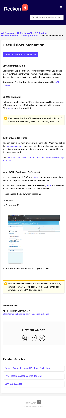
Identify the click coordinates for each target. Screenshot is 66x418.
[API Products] (42, 33)
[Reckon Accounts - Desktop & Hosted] (20, 35)
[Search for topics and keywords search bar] (47, 17)
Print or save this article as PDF (20, 54)
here (10, 108)
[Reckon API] (24, 33)
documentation (14, 146)
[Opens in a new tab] (33, 402)
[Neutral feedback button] (34, 338)
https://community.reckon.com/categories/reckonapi (26, 314)
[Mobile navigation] (61, 7)
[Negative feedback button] (42, 338)
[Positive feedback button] (25, 338)
